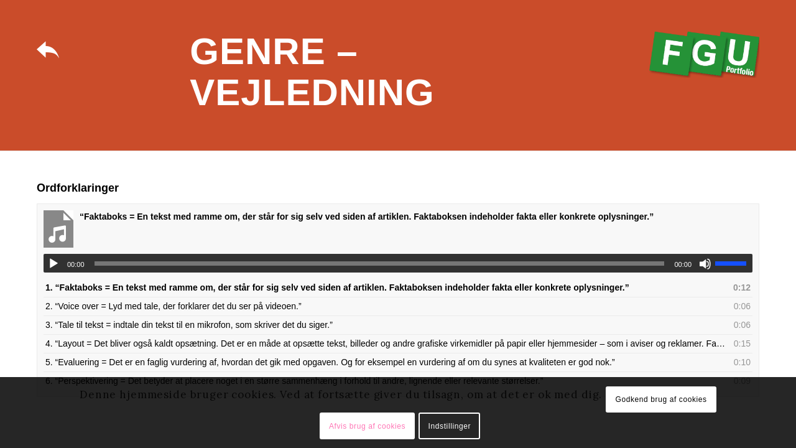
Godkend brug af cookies (660, 399)
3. (189, 325)
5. (330, 362)
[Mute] (705, 264)
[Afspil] (53, 264)
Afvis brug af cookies (367, 426)
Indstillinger (449, 426)
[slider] (380, 263)
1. (337, 287)
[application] (398, 263)
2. (173, 306)
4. (385, 343)
